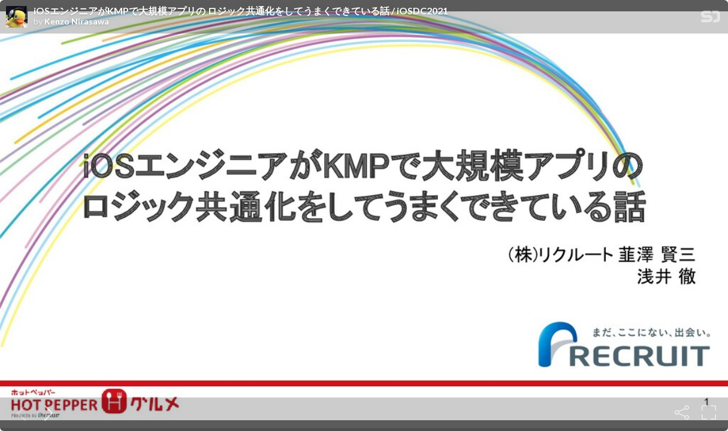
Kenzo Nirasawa (76, 21)
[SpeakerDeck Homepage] (710, 19)
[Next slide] (46, 412)
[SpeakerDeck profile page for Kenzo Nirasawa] (17, 17)
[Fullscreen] (708, 412)
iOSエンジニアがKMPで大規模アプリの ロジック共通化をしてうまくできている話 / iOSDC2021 (241, 11)
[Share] (681, 412)
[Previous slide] (19, 412)
